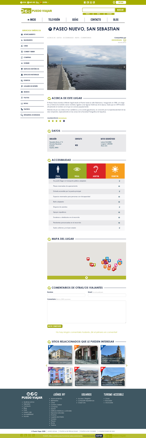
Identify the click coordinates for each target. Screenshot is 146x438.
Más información (89, 436)
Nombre (50, 292)
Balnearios (28, 40)
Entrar (121, 2)
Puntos (88, 14)
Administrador (119, 40)
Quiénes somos (29, 402)
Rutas (98, 14)
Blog (116, 19)
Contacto (96, 19)
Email (90, 292)
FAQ (25, 410)
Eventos (27, 80)
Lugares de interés (31, 86)
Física (58, 176)
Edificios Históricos (31, 69)
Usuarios (109, 14)
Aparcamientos (56, 399)
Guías (75, 19)
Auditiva (96, 176)
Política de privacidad (68, 431)
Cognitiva (115, 176)
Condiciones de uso (106, 431)
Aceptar (99, 436)
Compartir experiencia (86, 401)
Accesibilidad (28, 414)
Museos (26, 92)
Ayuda (24, 2)
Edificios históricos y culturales (61, 411)
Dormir (26, 63)
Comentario (51, 299)
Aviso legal (52, 431)
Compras (27, 57)
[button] (88, 259)
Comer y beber (29, 52)
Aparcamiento (29, 34)
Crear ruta (81, 403)
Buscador (108, 401)
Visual (77, 176)
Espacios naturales (31, 75)
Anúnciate (109, 403)
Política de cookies (88, 431)
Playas (26, 98)
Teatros (27, 109)
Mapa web (32, 2)
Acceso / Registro (84, 399)
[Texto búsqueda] (99, 10)
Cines (26, 46)
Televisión (54, 19)
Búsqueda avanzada (32, 115)
